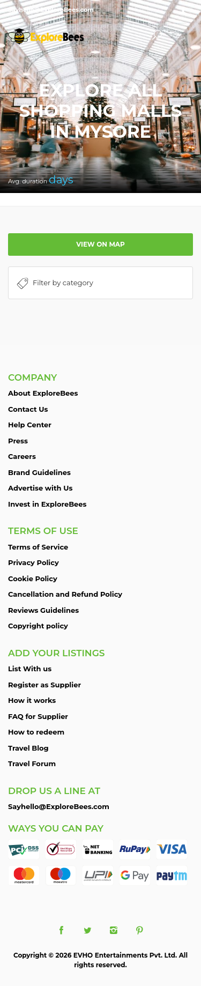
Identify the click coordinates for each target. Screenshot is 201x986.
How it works (32, 700)
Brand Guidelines (39, 472)
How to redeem (36, 732)
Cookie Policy (32, 578)
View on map (100, 244)
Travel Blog (28, 748)
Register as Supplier (44, 684)
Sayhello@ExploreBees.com (58, 806)
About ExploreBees (43, 393)
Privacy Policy (33, 562)
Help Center (29, 424)
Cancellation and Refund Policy (65, 594)
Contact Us (28, 409)
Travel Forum (32, 763)
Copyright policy (38, 625)
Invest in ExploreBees (47, 504)
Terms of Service (38, 547)
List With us (29, 668)
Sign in (185, 10)
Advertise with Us (40, 488)
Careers (22, 456)
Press (18, 440)
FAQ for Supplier (38, 716)
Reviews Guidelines (43, 610)
